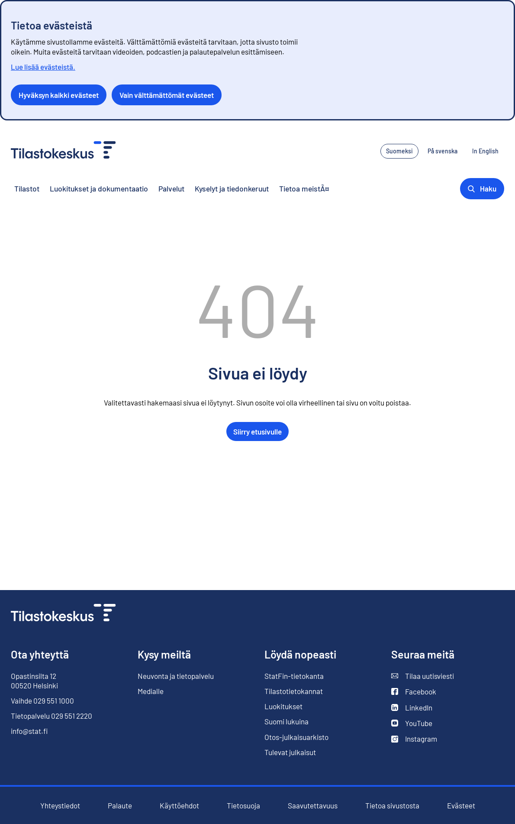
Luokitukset (283, 706)
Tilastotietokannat (293, 691)
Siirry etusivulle (257, 431)
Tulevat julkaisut (290, 752)
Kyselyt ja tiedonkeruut (232, 188)
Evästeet (461, 805)
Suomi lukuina (286, 721)
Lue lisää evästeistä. (43, 66)
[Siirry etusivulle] (63, 613)
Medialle (151, 691)
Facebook (413, 691)
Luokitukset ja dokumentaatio (99, 188)
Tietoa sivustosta (392, 805)
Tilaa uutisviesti (422, 676)
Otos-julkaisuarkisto (296, 737)
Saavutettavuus (313, 805)
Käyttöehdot (179, 805)
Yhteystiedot (60, 805)
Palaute (120, 805)
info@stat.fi (29, 731)
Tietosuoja (243, 805)
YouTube (411, 723)
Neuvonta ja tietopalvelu (176, 676)
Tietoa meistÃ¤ (304, 188)
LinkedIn (411, 707)
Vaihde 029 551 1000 (42, 700)
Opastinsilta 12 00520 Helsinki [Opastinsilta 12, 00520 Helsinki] (34, 681)
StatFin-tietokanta (294, 676)
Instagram (414, 738)
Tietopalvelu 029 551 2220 (51, 715)
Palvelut (171, 188)
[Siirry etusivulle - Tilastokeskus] (63, 151)
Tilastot (26, 188)
